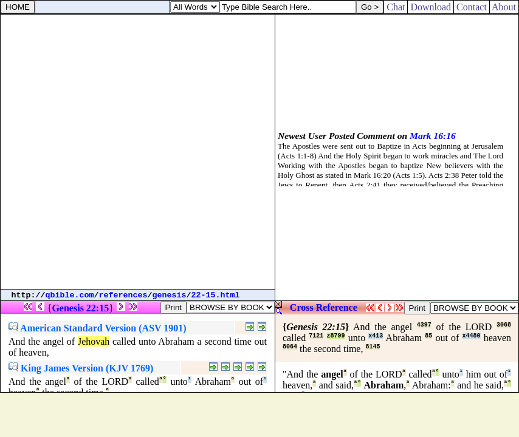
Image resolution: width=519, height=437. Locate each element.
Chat (395, 7)
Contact (471, 7)
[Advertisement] (137, 152)
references (123, 295)
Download (430, 7)
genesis (170, 295)
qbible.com (70, 295)
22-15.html (215, 295)
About (504, 7)
